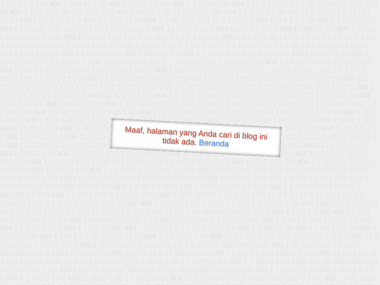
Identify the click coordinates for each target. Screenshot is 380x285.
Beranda (214, 143)
